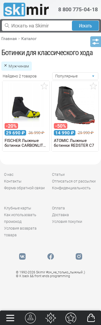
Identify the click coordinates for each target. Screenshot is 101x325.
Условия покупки (67, 221)
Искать (85, 25)
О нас (8, 174)
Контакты (13, 181)
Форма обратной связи (24, 188)
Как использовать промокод (20, 218)
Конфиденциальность (71, 188)
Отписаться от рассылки (74, 181)
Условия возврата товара (20, 231)
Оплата (58, 208)
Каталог (29, 38)
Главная (9, 38)
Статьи (58, 174)
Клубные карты (17, 208)
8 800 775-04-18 (78, 9)
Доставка (60, 215)
